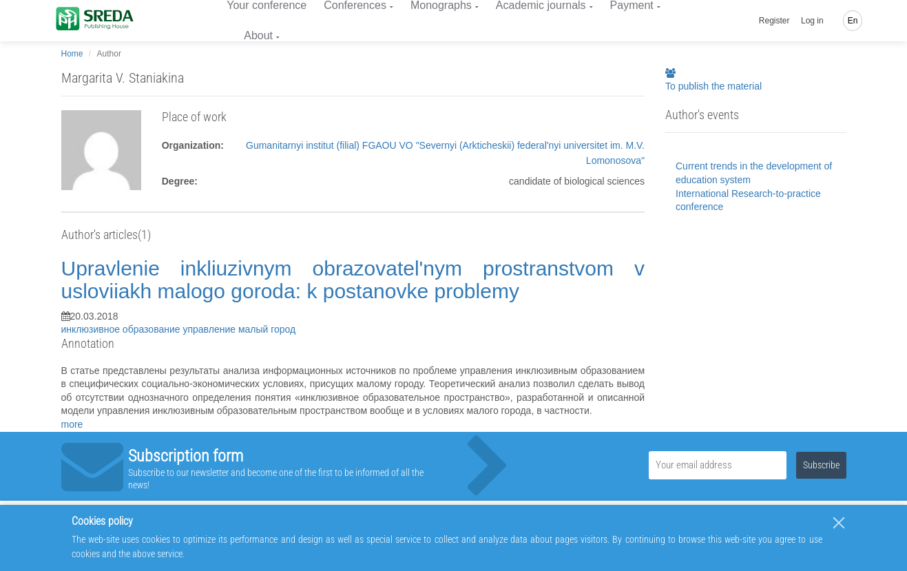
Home (72, 54)
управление (210, 329)
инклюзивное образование (122, 329)
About (258, 35)
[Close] (839, 523)
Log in (812, 20)
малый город (266, 329)
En (853, 20)
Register (774, 20)
